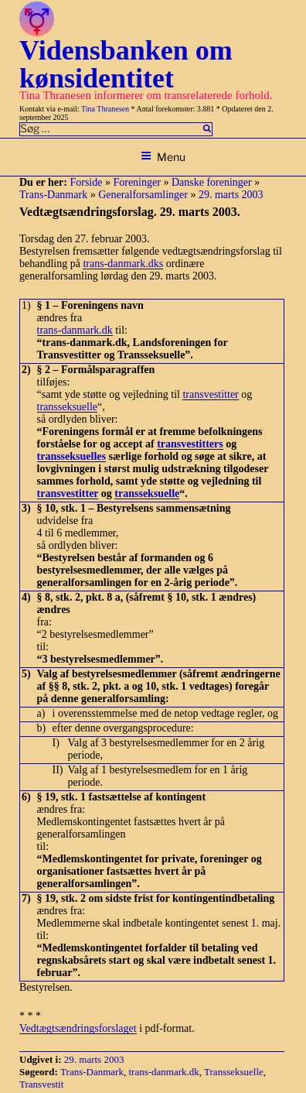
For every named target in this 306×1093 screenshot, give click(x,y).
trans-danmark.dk (75, 330)
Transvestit (41, 1084)
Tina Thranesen (105, 109)
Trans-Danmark (53, 194)
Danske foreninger (212, 182)
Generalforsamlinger (143, 194)
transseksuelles (71, 456)
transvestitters (190, 444)
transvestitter (210, 394)
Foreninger (136, 182)
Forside (86, 182)
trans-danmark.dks (123, 263)
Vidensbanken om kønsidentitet (126, 64)
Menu (163, 156)
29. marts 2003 (231, 194)
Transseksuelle (234, 1072)
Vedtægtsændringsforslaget (78, 1028)
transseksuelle (67, 407)
